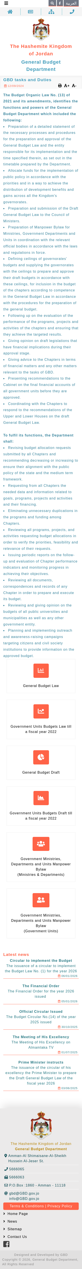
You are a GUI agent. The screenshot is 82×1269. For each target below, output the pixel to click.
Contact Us (16, 1237)
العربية (71, 3)
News (11, 1221)
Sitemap (14, 1229)
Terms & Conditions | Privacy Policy (41, 1206)
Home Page (17, 1214)
